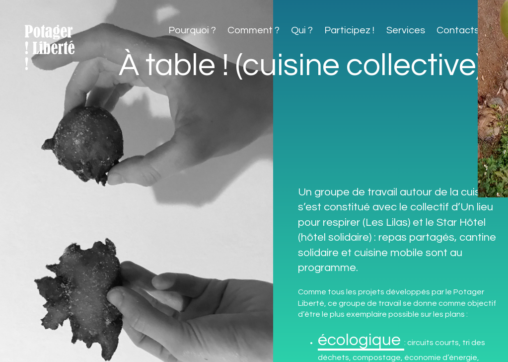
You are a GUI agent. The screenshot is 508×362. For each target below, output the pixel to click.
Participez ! (349, 30)
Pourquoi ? (192, 30)
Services (405, 30)
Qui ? (302, 30)
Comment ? (253, 30)
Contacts (457, 30)
